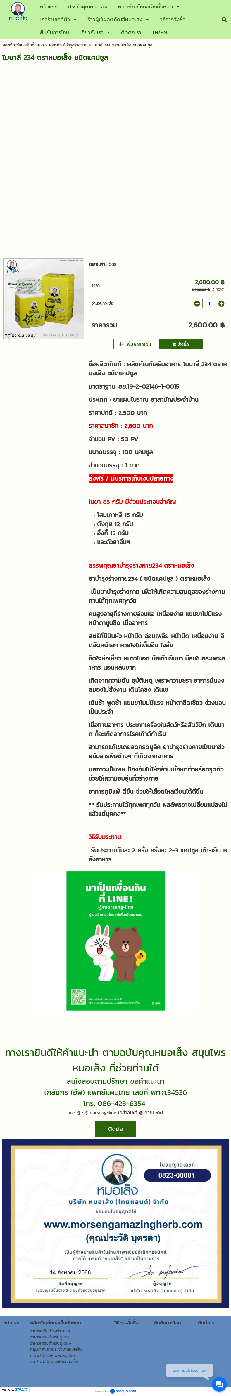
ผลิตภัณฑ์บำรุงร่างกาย (68, 45)
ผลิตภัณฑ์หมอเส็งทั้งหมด (23, 45)
